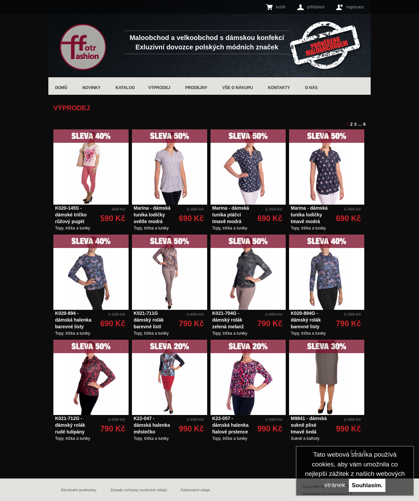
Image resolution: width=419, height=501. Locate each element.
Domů (61, 87)
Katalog (125, 87)
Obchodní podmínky (78, 490)
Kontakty (279, 87)
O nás (311, 87)
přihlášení (316, 7)
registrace (355, 7)
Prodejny (196, 87)
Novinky (91, 87)
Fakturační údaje (195, 490)
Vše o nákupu (237, 87)
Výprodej (159, 87)
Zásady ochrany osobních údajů (138, 490)
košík (280, 7)
